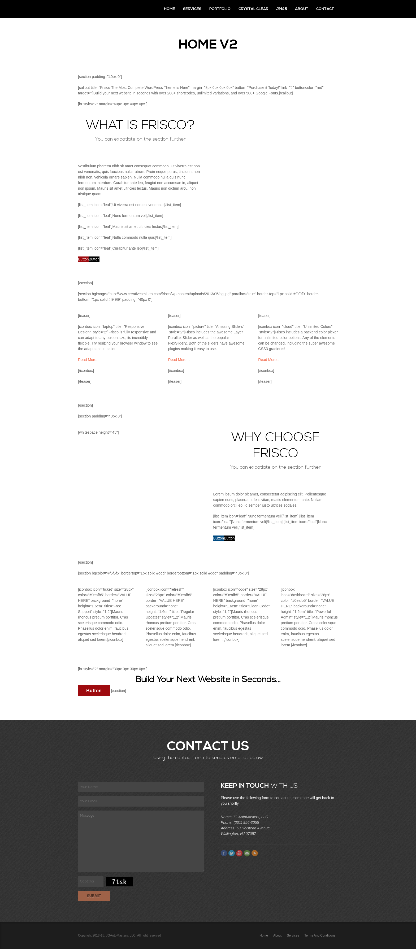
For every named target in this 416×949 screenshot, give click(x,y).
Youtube (239, 853)
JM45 (281, 9)
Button (83, 259)
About (301, 9)
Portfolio (220, 9)
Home (169, 9)
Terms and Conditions (319, 935)
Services (192, 9)
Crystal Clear (253, 9)
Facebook (224, 853)
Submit (94, 896)
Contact (325, 9)
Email (247, 853)
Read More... (88, 360)
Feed (255, 853)
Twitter (231, 853)
